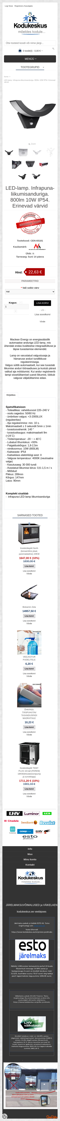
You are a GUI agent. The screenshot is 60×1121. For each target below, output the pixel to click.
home (6, 77)
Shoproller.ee (52, 1117)
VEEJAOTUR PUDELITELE (29, 658)
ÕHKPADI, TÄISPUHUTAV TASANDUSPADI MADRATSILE (29, 713)
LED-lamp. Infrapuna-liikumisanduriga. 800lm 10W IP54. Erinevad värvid (29, 81)
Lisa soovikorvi (42, 314)
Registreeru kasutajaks (24, 6)
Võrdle (42, 322)
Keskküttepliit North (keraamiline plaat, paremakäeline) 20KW (29, 551)
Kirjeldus (11, 395)
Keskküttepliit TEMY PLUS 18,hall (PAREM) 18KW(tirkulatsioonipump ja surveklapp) (29, 772)
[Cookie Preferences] (4, 1116)
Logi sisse (9, 6)
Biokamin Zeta (29, 607)
